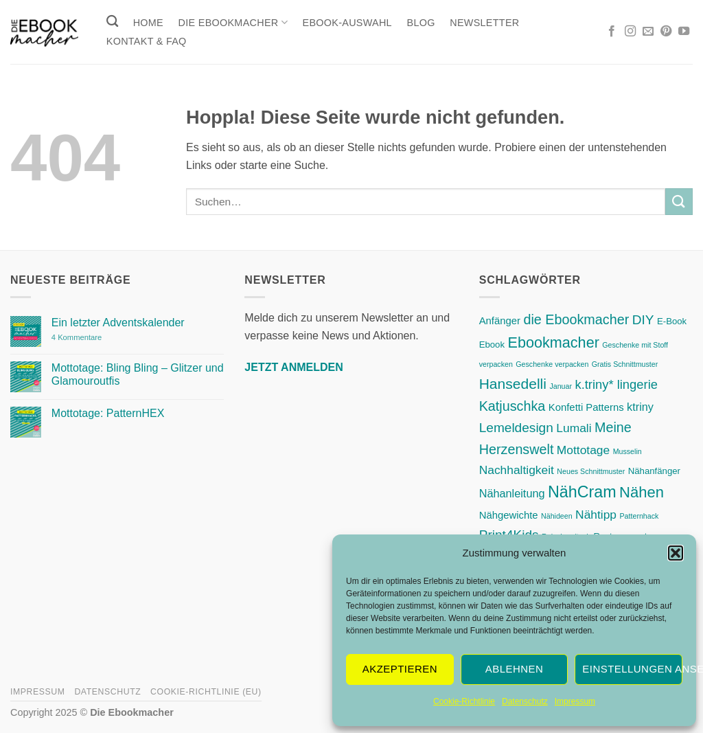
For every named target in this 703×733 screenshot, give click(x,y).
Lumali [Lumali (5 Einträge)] (573, 428)
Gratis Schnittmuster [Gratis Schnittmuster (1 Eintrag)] (625, 364)
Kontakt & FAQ (146, 41)
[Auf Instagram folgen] (630, 31)
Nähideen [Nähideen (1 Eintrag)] (557, 516)
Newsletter (484, 22)
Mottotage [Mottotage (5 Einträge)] (583, 450)
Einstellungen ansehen (632, 669)
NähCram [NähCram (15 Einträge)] (582, 492)
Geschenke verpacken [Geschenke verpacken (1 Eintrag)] (552, 364)
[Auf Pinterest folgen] (665, 31)
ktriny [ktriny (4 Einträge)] (640, 407)
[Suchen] (112, 21)
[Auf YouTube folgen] (683, 31)
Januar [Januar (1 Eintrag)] (560, 386)
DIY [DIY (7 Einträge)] (643, 320)
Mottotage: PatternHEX (108, 413)
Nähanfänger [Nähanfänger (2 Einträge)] (654, 471)
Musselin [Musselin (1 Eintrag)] (627, 451)
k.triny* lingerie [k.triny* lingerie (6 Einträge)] (616, 384)
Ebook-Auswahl (347, 22)
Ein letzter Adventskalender (118, 322)
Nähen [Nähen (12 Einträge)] (641, 492)
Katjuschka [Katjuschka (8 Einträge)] (512, 406)
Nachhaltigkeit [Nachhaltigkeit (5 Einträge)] (516, 470)
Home (148, 22)
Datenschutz (525, 701)
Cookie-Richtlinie (464, 701)
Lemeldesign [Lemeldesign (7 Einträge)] (516, 427)
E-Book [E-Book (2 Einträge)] (672, 321)
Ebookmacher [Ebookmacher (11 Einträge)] (553, 342)
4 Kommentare (105, 337)
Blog (421, 22)
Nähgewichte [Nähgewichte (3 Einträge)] (508, 515)
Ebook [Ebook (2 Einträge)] (492, 344)
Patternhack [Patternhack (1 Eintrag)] (639, 516)
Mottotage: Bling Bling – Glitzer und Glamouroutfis (137, 374)
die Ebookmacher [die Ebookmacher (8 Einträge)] (576, 319)
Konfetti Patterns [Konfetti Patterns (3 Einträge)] (586, 407)
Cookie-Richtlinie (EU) (206, 692)
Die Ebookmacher (233, 22)
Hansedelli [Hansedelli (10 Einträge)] (512, 384)
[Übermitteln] (679, 201)
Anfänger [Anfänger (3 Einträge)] (499, 320)
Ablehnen (514, 669)
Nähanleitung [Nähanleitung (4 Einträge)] (512, 493)
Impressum (575, 701)
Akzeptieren (399, 669)
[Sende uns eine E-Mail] (648, 31)
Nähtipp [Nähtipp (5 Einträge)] (595, 514)
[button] (675, 553)
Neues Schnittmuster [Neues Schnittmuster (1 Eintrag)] (591, 471)
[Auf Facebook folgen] (611, 31)
